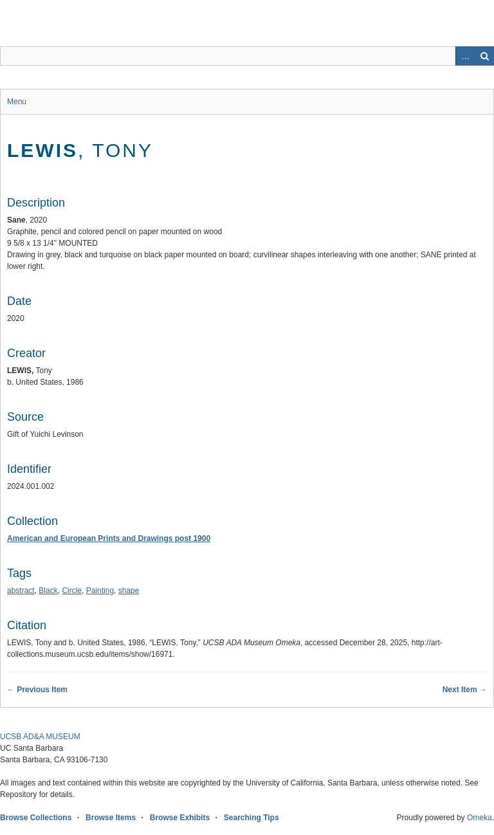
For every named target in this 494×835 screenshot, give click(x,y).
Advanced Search (465, 56)
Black (48, 590)
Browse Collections (35, 817)
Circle (72, 590)
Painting (100, 590)
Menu (16, 101)
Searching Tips (251, 817)
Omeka (479, 817)
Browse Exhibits (180, 817)
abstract (21, 590)
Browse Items (111, 817)
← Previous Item (37, 689)
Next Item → (465, 689)
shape (129, 590)
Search (484, 56)
